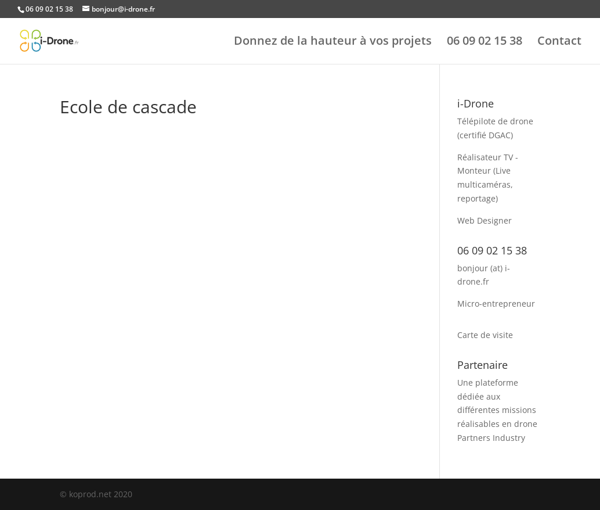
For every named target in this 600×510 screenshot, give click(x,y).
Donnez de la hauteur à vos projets (333, 42)
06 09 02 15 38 (484, 42)
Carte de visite (485, 334)
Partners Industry (491, 437)
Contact (559, 42)
